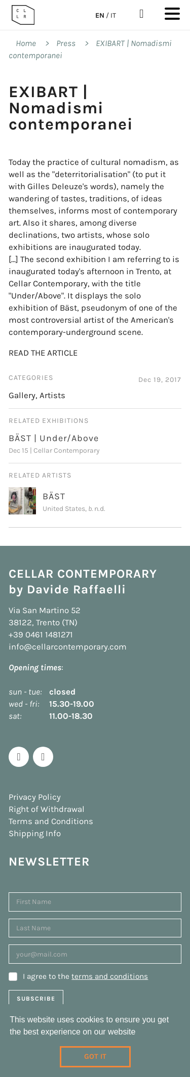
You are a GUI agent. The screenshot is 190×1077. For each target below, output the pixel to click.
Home (26, 43)
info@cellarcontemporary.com (68, 647)
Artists (52, 395)
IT (113, 15)
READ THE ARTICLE (43, 353)
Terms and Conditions (51, 821)
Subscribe (36, 998)
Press (65, 43)
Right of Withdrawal (47, 809)
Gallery (22, 395)
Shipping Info (35, 833)
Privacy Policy (35, 797)
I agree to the (85, 976)
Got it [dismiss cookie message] (95, 1056)
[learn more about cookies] (139, 1033)
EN (99, 15)
